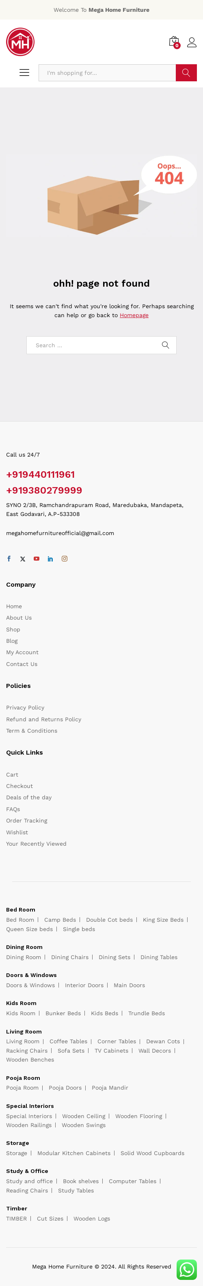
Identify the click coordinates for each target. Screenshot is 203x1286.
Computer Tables (132, 1181)
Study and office (29, 1181)
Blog (11, 641)
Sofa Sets (71, 1050)
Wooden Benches (30, 1059)
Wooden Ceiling (83, 1116)
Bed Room (20, 919)
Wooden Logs (91, 1218)
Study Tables (76, 1190)
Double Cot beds (109, 919)
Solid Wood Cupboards (152, 1153)
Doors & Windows (30, 985)
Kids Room (20, 1013)
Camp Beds (60, 919)
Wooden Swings (84, 1125)
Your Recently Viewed (36, 843)
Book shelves (81, 1181)
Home (14, 606)
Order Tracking (26, 820)
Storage (16, 1153)
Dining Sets (114, 957)
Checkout (19, 786)
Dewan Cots (163, 1041)
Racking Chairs (27, 1050)
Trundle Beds (146, 1013)
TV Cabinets (111, 1050)
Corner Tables (116, 1041)
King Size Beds (163, 919)
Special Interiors (29, 1116)
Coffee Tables (68, 1041)
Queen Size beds (29, 929)
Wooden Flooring (138, 1116)
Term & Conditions (31, 730)
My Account (22, 652)
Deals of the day (29, 797)
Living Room (22, 1041)
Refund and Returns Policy (43, 719)
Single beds (79, 929)
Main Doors (129, 985)
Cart (12, 774)
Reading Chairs (27, 1190)
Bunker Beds (63, 1013)
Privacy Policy (25, 707)
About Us (19, 617)
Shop (13, 629)
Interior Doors (84, 985)
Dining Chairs (70, 957)
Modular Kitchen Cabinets (73, 1153)
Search (186, 72)
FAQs (13, 809)
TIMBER (16, 1218)
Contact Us (21, 664)
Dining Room (23, 957)
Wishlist (17, 832)
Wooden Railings (29, 1125)
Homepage (134, 315)
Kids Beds (104, 1013)
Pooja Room (22, 1087)
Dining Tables (158, 957)
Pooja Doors (65, 1087)
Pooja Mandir (110, 1087)
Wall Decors (154, 1050)
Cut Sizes (50, 1218)
